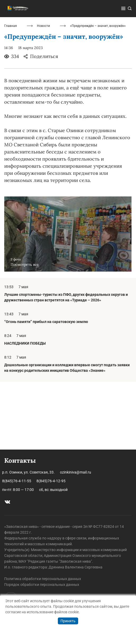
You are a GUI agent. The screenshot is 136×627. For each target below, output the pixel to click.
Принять (68, 621)
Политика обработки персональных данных (42, 579)
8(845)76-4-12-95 (50, 481)
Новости (43, 94)
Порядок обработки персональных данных (41, 584)
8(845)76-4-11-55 (16, 481)
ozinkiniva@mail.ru (75, 472)
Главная (10, 94)
